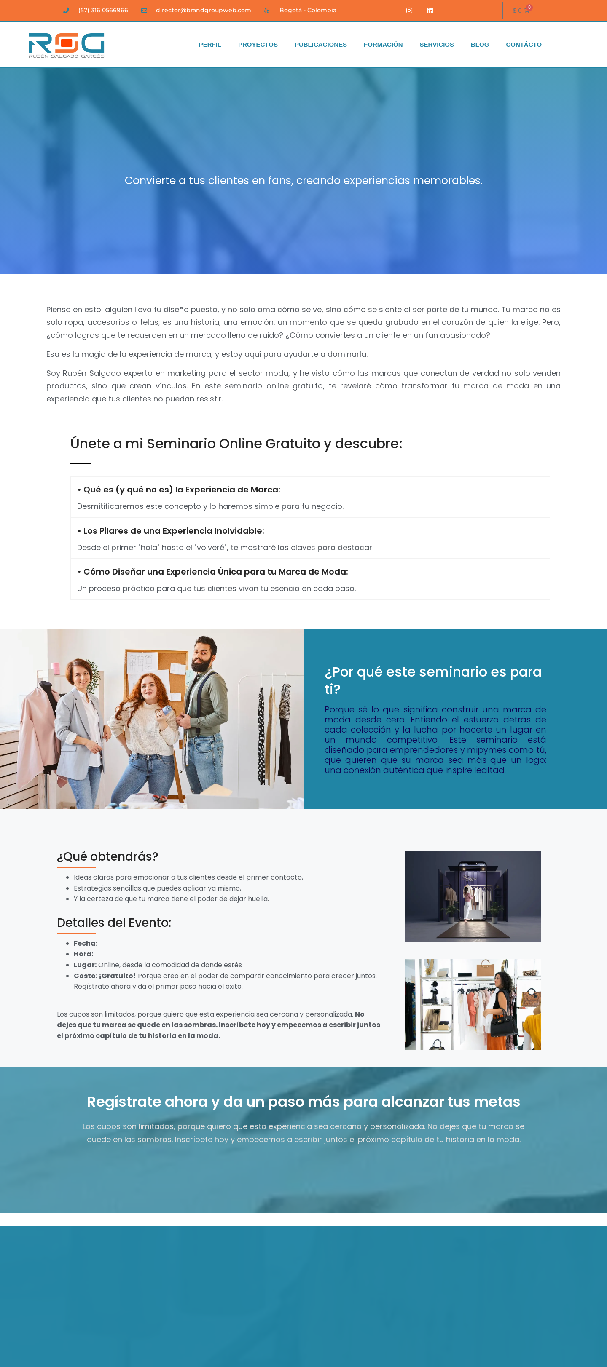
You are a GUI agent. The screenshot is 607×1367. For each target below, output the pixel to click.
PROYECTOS (258, 44)
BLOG (480, 44)
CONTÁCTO (524, 44)
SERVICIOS (437, 44)
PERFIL (210, 44)
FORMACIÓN (383, 44)
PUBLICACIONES (321, 44)
